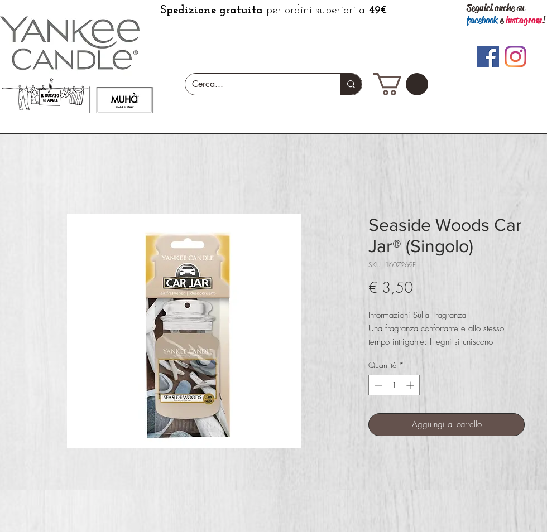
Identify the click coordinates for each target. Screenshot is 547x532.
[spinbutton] (394, 385)
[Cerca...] (254, 84)
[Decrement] (377, 385)
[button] (400, 84)
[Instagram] (515, 56)
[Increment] (411, 385)
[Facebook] (488, 56)
